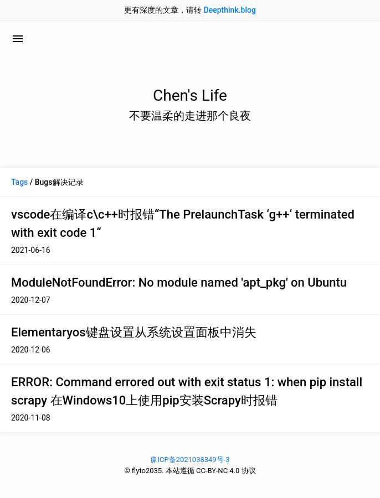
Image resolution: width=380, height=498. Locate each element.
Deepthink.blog (230, 10)
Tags (19, 182)
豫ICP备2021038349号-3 (189, 459)
